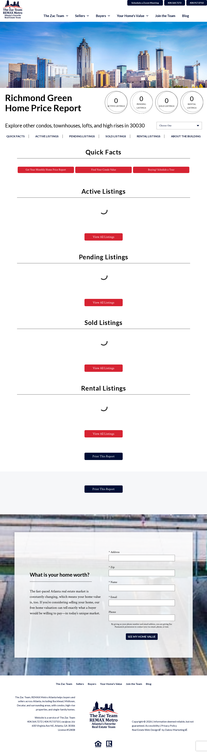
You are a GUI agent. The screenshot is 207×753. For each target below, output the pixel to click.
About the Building (186, 136)
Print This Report (103, 456)
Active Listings (47, 136)
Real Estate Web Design (146, 729)
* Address (114, 552)
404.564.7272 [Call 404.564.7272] (173, 2)
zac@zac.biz (68, 721)
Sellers (80, 683)
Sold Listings (115, 136)
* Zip (112, 567)
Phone (112, 612)
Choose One (165, 125)
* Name (113, 582)
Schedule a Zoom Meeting (142, 2)
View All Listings (103, 237)
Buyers (92, 683)
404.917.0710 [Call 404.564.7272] (196, 2)
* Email (113, 597)
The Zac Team (64, 683)
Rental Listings (148, 136)
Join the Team (165, 15)
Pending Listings (82, 136)
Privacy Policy (169, 725)
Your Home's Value (111, 683)
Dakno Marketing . (176, 729)
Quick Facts (15, 136)
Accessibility (152, 725)
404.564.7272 (34, 721)
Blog (185, 15)
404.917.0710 (52, 721)
